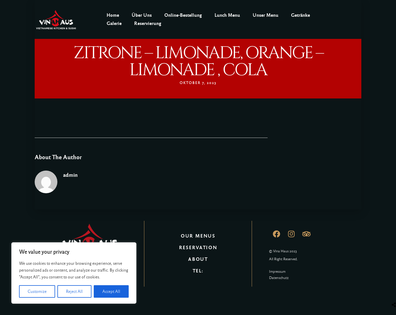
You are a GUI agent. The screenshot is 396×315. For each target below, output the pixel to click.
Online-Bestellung (183, 15)
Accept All (111, 291)
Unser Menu (265, 15)
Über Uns (142, 15)
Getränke (300, 15)
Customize (37, 291)
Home (113, 15)
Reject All (74, 291)
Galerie (114, 23)
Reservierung (147, 23)
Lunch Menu (227, 15)
